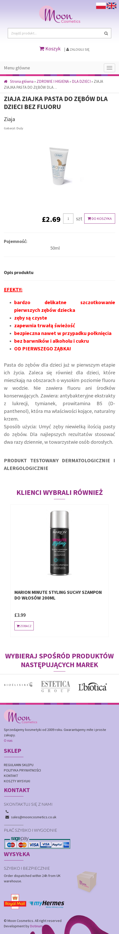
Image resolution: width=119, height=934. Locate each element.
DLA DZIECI (81, 81)
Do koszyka (100, 218)
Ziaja (9, 119)
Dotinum (36, 926)
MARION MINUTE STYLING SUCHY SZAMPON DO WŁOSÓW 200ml (58, 595)
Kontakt (11, 775)
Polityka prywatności (22, 770)
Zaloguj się (77, 49)
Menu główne (17, 68)
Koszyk (50, 48)
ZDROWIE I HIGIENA (53, 81)
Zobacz (24, 626)
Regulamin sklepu (18, 765)
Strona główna (18, 81)
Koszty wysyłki (17, 781)
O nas (8, 740)
